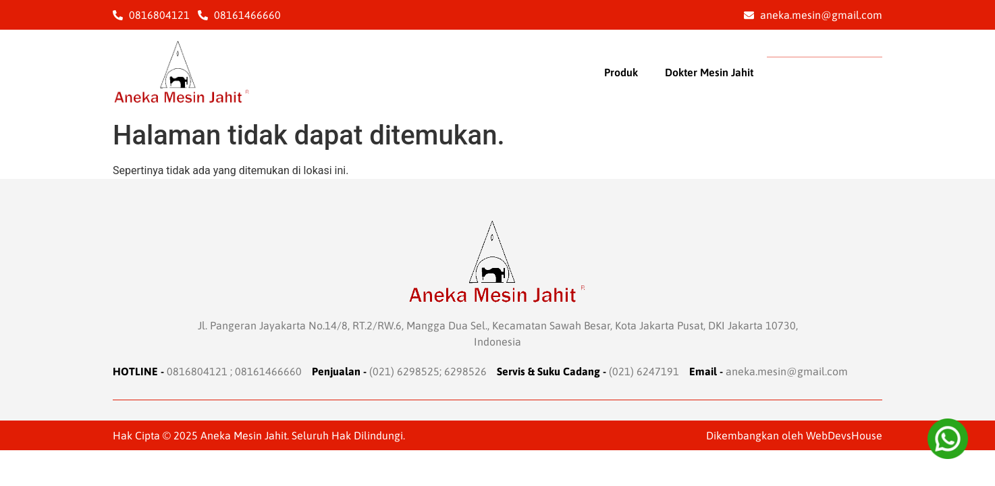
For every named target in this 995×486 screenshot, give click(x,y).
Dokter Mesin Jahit (709, 72)
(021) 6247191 (644, 371)
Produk (621, 72)
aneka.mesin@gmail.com (787, 371)
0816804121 (197, 371)
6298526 (465, 371)
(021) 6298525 (404, 371)
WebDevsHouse (844, 435)
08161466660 (268, 371)
